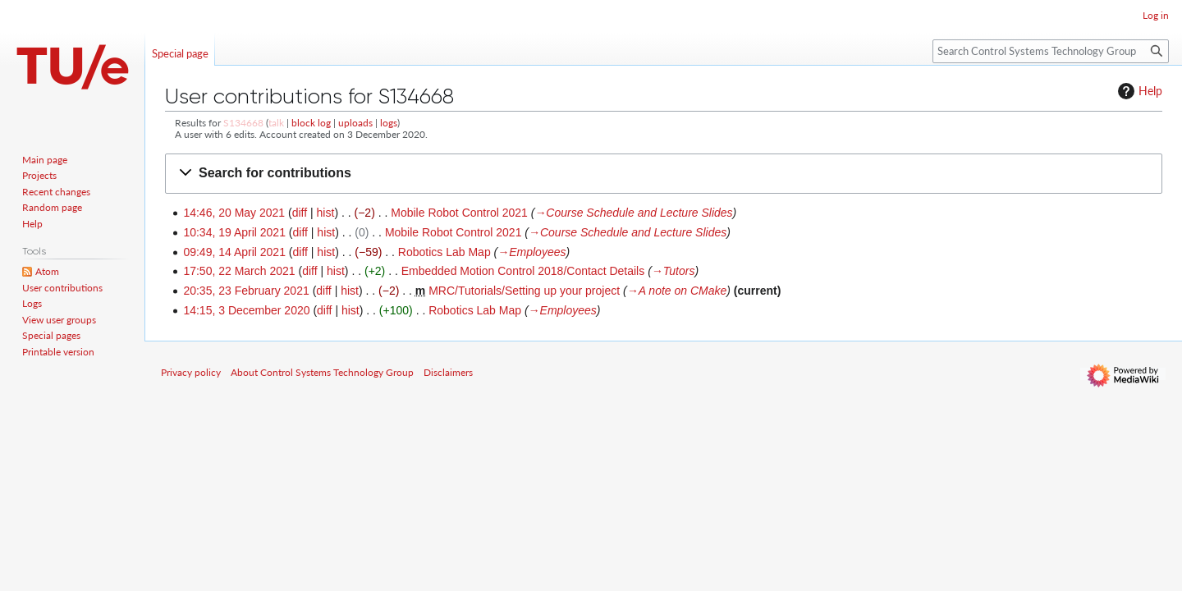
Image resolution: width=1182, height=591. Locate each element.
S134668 (243, 123)
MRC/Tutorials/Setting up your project (524, 290)
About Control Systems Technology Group (322, 372)
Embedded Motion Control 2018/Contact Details (523, 270)
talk (276, 123)
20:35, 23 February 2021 (246, 290)
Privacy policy (191, 372)
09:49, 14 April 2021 (234, 252)
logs (388, 123)
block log (311, 123)
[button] (663, 174)
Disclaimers (448, 372)
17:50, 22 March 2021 (239, 270)
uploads (355, 123)
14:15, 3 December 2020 (246, 310)
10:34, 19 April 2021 (234, 232)
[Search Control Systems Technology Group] (1050, 51)
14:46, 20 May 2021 (234, 212)
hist (326, 212)
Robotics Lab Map (444, 252)
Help (1138, 91)
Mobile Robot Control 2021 (459, 212)
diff (299, 212)
